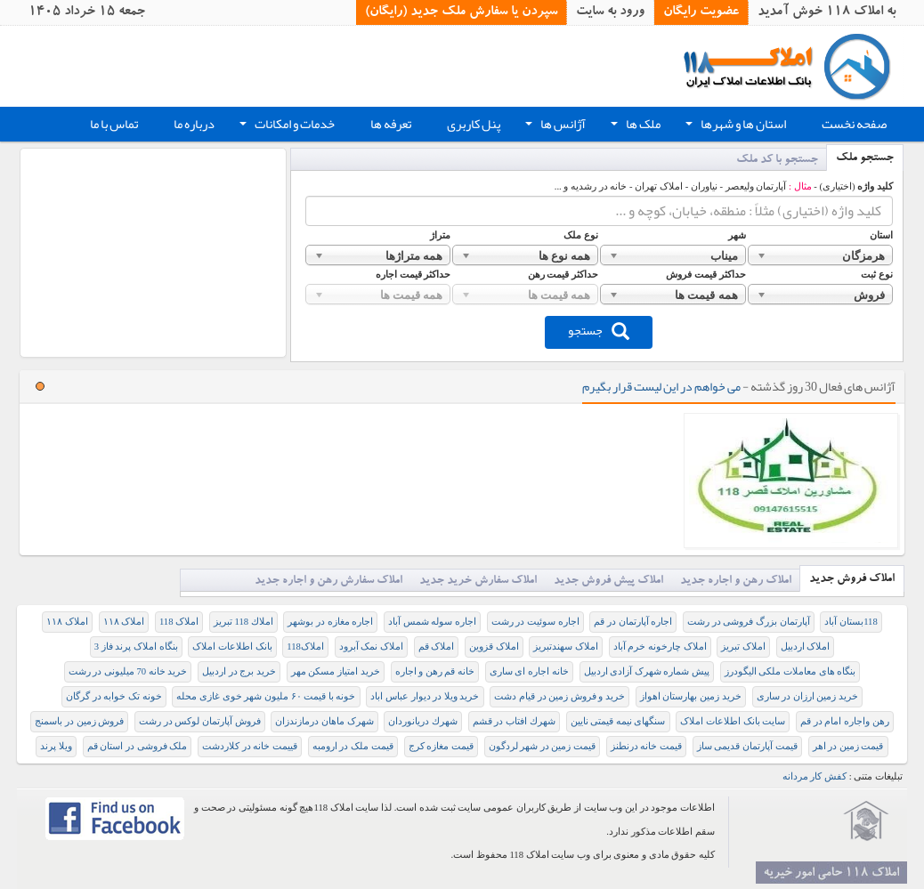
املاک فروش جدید (852, 579)
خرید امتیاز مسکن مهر (335, 671)
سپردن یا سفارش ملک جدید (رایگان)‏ (461, 12)
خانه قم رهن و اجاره (435, 671)
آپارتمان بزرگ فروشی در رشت (748, 621)
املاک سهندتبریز (565, 646)
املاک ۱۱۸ (124, 621)
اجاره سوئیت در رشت (535, 621)
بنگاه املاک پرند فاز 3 (136, 646)
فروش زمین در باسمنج (79, 721)
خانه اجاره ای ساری (529, 671)
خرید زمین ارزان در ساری (808, 696)
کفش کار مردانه (814, 776)
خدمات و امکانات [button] (285, 126)
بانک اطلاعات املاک (232, 646)
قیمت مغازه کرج (441, 746)
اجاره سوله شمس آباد (432, 621)
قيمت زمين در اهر (848, 746)
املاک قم (436, 646)
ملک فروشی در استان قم (137, 746)
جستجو (598, 330)
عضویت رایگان (701, 12)
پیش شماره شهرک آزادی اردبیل (647, 671)
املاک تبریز (743, 646)
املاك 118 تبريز (243, 621)
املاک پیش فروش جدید (608, 581)
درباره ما (194, 124)
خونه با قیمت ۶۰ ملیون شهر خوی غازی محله (265, 696)
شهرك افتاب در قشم (514, 721)
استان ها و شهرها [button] (734, 126)
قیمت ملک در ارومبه (352, 746)
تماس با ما (114, 124)
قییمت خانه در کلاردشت (249, 746)
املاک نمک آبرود (371, 646)
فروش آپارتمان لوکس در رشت (200, 721)
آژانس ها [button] (554, 126)
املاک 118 (179, 621)
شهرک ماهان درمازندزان (324, 721)
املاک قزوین (494, 646)
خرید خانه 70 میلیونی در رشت (128, 671)
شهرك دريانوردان (423, 721)
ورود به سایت (610, 12)
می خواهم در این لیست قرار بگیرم (661, 386)
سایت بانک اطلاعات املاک (732, 721)
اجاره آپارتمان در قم (633, 621)
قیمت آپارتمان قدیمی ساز (747, 746)
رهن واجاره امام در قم (844, 721)
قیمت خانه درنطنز (646, 746)
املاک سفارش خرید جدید (478, 581)
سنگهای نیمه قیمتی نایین (618, 721)
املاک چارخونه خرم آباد (660, 646)
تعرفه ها (390, 124)
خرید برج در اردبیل (239, 671)
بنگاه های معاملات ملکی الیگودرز (790, 671)
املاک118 (305, 646)
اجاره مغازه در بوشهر (330, 621)
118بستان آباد (850, 621)
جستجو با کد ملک (777, 160)
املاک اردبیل (806, 646)
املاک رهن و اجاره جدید (735, 581)
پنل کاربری (473, 124)
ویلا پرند (56, 746)
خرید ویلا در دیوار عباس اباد (424, 696)
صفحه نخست (854, 124)
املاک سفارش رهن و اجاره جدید (328, 581)
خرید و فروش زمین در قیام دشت (559, 696)
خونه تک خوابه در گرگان (114, 696)
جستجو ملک (865, 159)
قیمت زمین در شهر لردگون (542, 746)
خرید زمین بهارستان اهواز (691, 696)
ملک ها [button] (634, 126)
